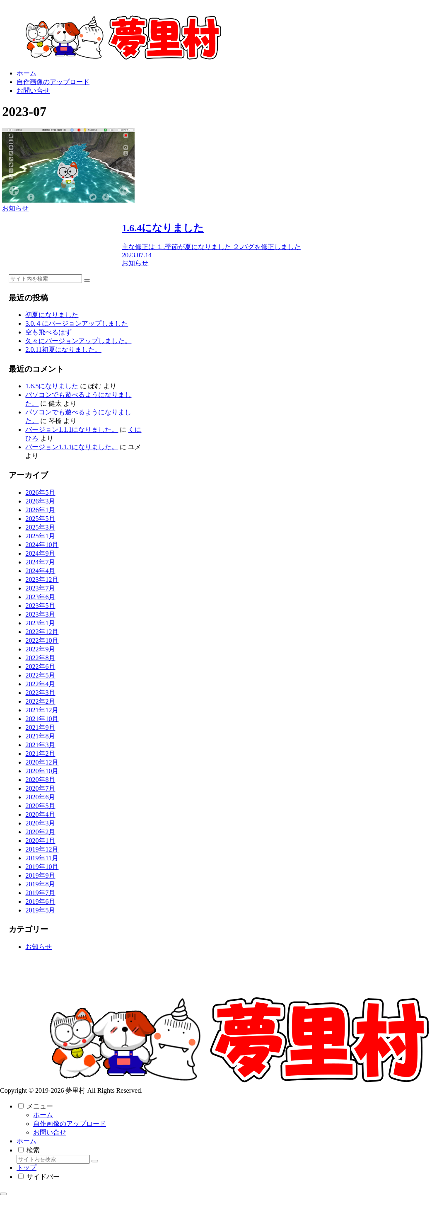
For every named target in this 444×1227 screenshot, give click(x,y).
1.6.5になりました (51, 386)
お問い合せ (49, 1132)
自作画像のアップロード (69, 1123)
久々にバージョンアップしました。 (78, 340)
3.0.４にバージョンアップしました (76, 323)
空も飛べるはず (48, 332)
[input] (45, 278)
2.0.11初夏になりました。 (63, 349)
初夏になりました (51, 314)
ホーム (43, 1114)
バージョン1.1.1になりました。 (71, 429)
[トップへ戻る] (3, 1194)
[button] (87, 280)
